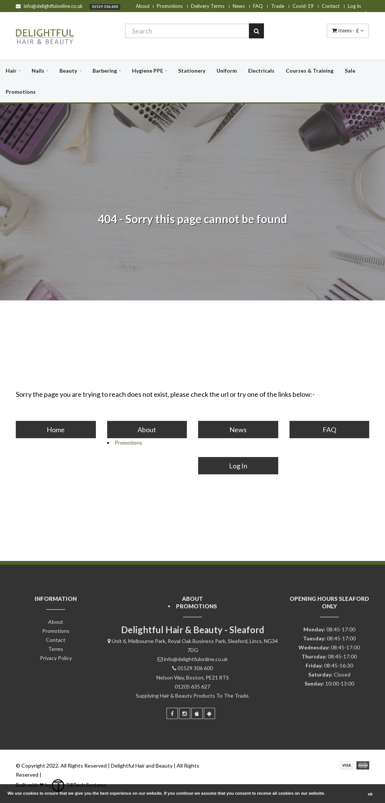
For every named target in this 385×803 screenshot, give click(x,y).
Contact (331, 6)
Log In (354, 6)
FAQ (258, 6)
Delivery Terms (207, 6)
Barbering (104, 70)
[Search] (194, 30)
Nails (38, 70)
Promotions (170, 6)
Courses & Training (309, 70)
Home (56, 429)
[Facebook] (172, 713)
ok (370, 794)
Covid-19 (303, 6)
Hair (11, 70)
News (239, 6)
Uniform (227, 70)
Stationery (191, 70)
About (143, 6)
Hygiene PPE (147, 70)
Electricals (261, 70)
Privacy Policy (56, 658)
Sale (350, 70)
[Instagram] (184, 713)
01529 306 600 (105, 6)
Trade (277, 6)
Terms (55, 649)
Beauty (68, 70)
